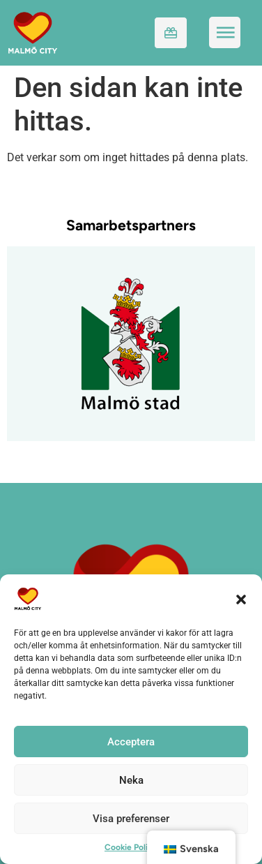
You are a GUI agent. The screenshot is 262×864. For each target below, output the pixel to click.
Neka (131, 780)
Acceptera (131, 742)
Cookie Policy (131, 847)
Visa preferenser (131, 818)
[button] (241, 599)
